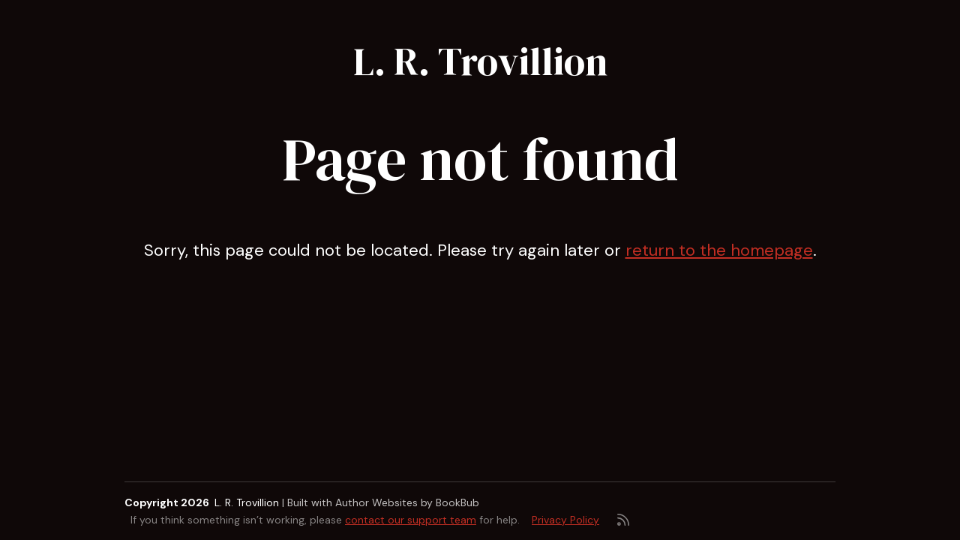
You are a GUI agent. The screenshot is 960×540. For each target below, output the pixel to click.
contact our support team (410, 519)
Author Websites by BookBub (407, 502)
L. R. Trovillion (480, 61)
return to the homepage (719, 250)
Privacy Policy (565, 519)
